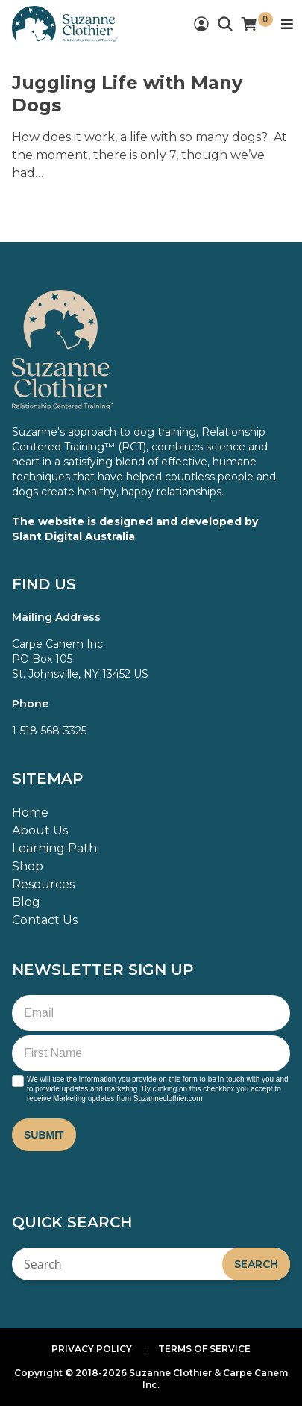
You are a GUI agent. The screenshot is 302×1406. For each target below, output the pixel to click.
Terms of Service (204, 1348)
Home (30, 812)
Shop (27, 866)
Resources (43, 884)
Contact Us (45, 920)
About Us (40, 830)
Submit (44, 1135)
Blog (26, 902)
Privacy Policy (91, 1348)
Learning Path (54, 848)
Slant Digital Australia (73, 536)
